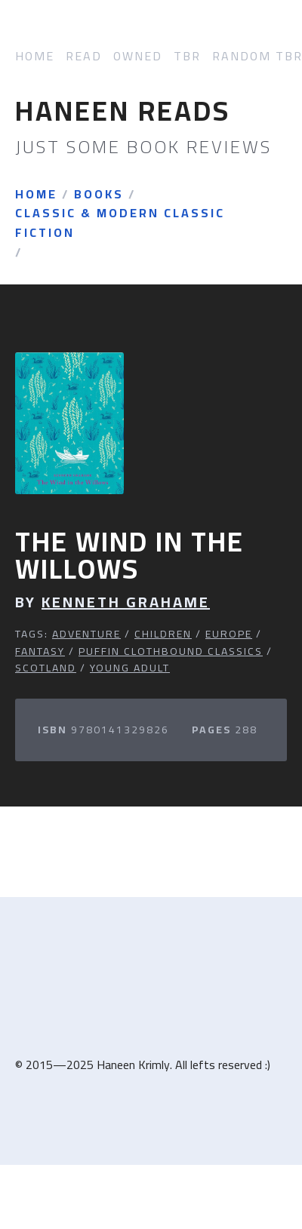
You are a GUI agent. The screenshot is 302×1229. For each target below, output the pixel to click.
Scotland (45, 667)
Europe (228, 633)
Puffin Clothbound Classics (171, 651)
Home (34, 56)
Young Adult (130, 667)
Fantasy (40, 651)
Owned (137, 56)
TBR (187, 56)
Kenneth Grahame (126, 602)
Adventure (86, 633)
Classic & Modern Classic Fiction (120, 223)
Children (163, 633)
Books (99, 194)
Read (84, 56)
